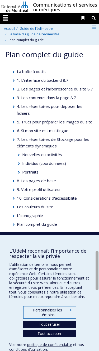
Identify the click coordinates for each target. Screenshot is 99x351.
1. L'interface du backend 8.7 (42, 80)
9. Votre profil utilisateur (39, 189)
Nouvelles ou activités (42, 154)
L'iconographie (30, 215)
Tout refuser (49, 324)
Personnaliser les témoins (52, 312)
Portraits (30, 172)
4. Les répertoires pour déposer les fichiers (50, 110)
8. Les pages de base (36, 180)
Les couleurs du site (35, 206)
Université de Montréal (14, 6)
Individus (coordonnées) (44, 163)
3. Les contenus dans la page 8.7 (46, 97)
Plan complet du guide (37, 224)
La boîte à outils (31, 71)
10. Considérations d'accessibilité (47, 198)
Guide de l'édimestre (36, 28)
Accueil (9, 28)
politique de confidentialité (49, 344)
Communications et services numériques (65, 7)
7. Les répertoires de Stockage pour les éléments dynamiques (53, 143)
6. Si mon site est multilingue (42, 130)
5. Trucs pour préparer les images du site (54, 121)
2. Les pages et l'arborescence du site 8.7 (55, 89)
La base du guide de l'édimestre (34, 34)
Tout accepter (49, 333)
